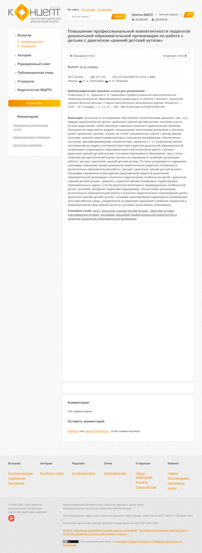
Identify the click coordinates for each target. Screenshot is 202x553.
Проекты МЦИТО (142, 14)
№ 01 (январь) (89, 66)
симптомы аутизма (162, 210)
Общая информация (144, 475)
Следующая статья (175, 55)
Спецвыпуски (16, 478)
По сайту (73, 9)
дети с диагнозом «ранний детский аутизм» (120, 210)
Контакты (142, 482)
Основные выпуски (32, 41)
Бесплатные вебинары (27, 145)
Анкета (172, 488)
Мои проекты (176, 483)
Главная (173, 473)
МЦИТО (67, 530)
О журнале (26, 81)
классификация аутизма (83, 214)
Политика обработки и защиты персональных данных (95, 533)
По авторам (104, 9)
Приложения (28, 46)
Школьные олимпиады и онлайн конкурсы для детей (105, 530)
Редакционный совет (34, 64)
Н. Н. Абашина (116, 80)
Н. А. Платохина (91, 80)
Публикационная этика (35, 72)
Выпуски (24, 35)
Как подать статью (52, 473)
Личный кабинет (168, 14)
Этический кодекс (115, 473)
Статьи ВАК (34, 103)
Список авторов (146, 487)
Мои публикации (178, 478)
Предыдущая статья (82, 55)
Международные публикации (31, 137)
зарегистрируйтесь (97, 431)
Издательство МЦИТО (35, 90)
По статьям (88, 9)
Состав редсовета (83, 473)
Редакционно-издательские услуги (30, 127)
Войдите (73, 431)
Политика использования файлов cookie (163, 530)
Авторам (24, 55)
